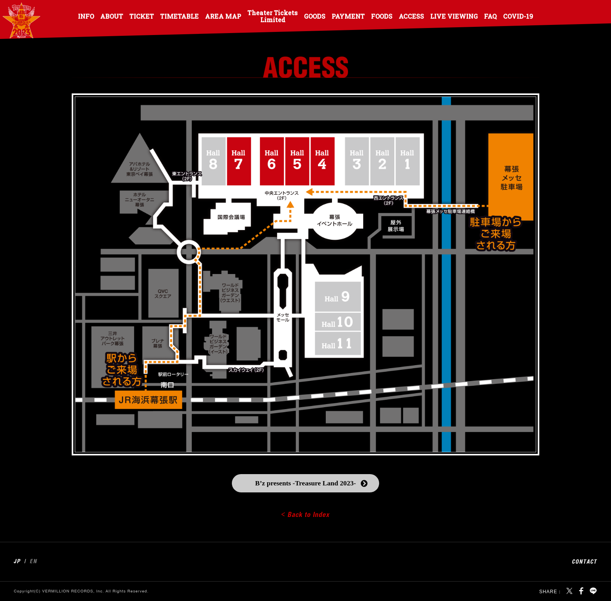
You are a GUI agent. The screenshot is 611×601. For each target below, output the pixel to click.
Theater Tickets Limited (272, 16)
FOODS (381, 16)
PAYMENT (348, 16)
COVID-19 (518, 16)
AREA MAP (223, 16)
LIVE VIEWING (454, 16)
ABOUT (111, 16)
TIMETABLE (179, 16)
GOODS (314, 16)
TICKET (141, 16)
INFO (86, 16)
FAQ (490, 16)
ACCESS (411, 16)
